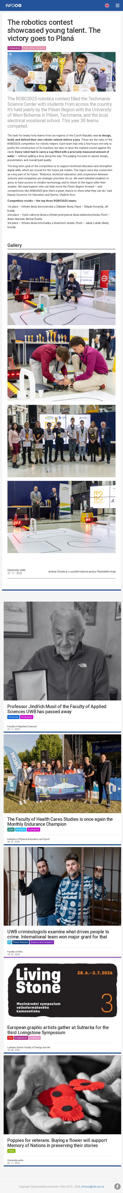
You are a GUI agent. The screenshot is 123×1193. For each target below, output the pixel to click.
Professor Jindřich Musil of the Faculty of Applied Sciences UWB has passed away (56, 709)
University (13, 717)
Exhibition (35, 1038)
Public (11, 1151)
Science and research (42, 942)
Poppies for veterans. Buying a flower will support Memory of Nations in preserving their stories (57, 1143)
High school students (34, 48)
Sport (10, 829)
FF (9, 942)
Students (20, 829)
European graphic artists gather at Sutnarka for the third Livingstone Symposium (58, 1030)
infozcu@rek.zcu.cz (92, 1186)
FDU (10, 1038)
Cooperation (15, 48)
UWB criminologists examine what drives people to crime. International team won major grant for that (58, 934)
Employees (26, 717)
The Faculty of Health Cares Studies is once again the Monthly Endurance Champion (60, 822)
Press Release (20, 942)
